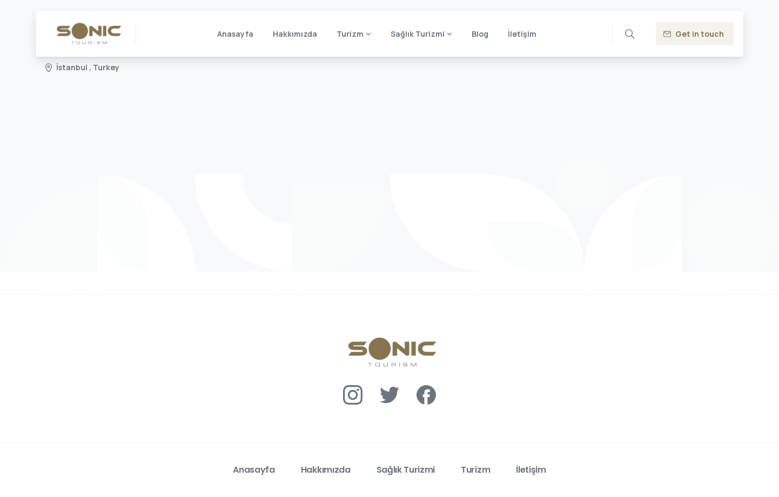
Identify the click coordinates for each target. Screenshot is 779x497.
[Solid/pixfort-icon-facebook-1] (426, 394)
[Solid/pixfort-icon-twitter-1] (389, 394)
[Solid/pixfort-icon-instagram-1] (352, 394)
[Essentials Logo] (389, 352)
